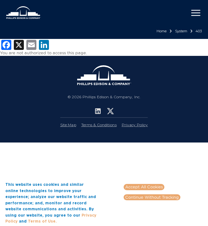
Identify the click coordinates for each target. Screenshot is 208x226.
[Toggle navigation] (195, 13)
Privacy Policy (135, 124)
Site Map (68, 124)
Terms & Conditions (99, 124)
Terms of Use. (42, 221)
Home (162, 31)
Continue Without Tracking (152, 197)
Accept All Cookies (144, 187)
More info (67, 221)
